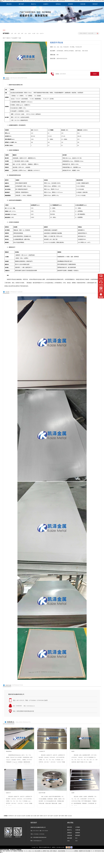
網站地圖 (69, 838)
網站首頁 (9, 4)
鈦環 (49, 815)
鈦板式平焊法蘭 (42, 792)
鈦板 (20, 38)
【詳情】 (90, 762)
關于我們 (21, 4)
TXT (76, 840)
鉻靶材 (41, 815)
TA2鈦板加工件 (42, 751)
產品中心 (33, 4)
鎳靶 (22, 33)
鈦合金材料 (14, 38)
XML (68, 840)
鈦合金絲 (70, 815)
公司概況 (77, 827)
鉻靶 (15, 33)
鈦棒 (15, 815)
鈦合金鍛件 (56, 815)
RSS (76, 838)
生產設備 (77, 830)
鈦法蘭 (33, 33)
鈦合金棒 (23, 815)
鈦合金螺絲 (28, 815)
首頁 (4, 38)
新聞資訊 (58, 4)
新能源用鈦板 (9, 751)
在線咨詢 (95, 73)
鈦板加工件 (8, 792)
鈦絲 (26, 33)
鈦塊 (38, 33)
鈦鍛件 (29, 33)
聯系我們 (95, 4)
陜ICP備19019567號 (60, 847)
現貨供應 (82, 4)
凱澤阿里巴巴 (11, 815)
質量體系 (70, 4)
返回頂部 (101, 297)
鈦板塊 (72, 751)
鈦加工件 (42, 33)
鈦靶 (12, 33)
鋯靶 (19, 33)
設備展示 (45, 4)
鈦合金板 (19, 815)
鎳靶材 (66, 815)
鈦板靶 (72, 792)
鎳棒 (60, 815)
